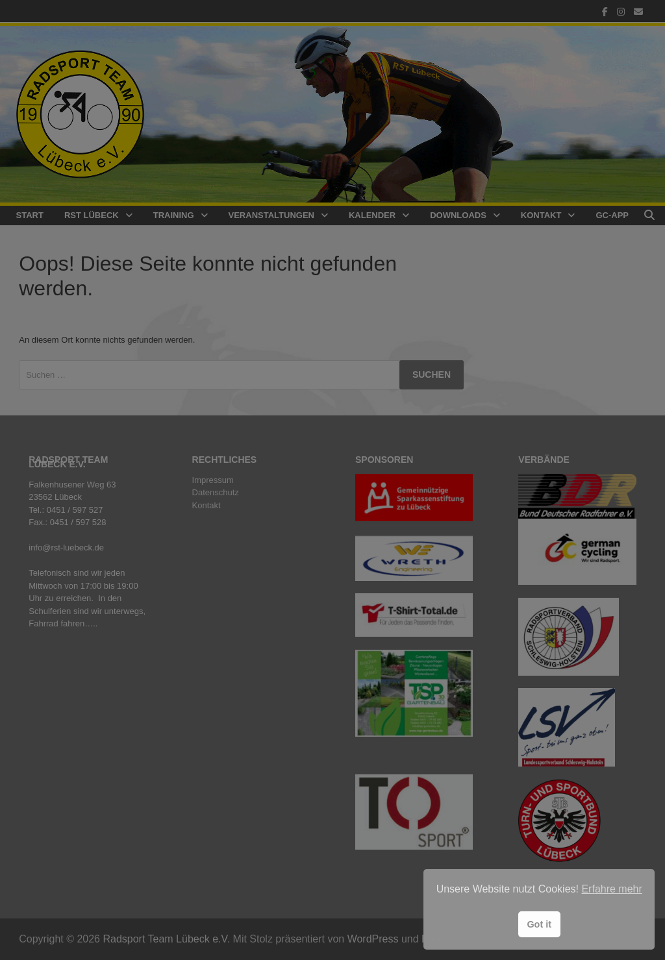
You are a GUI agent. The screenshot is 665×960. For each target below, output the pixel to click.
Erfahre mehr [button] (611, 888)
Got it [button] (539, 924)
